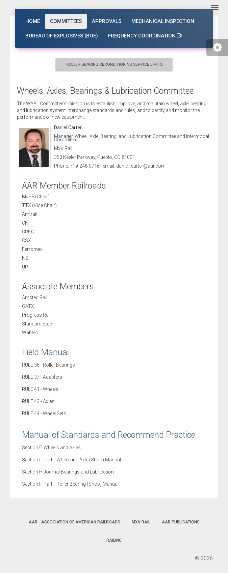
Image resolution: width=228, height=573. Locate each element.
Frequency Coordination (145, 35)
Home (32, 21)
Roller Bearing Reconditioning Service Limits (114, 64)
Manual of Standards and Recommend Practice (108, 435)
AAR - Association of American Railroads (74, 522)
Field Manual (45, 352)
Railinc (114, 540)
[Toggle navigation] (215, 7)
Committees (66, 21)
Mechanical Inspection (162, 21)
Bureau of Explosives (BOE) (61, 35)
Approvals (106, 21)
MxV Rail (141, 522)
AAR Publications (181, 522)
